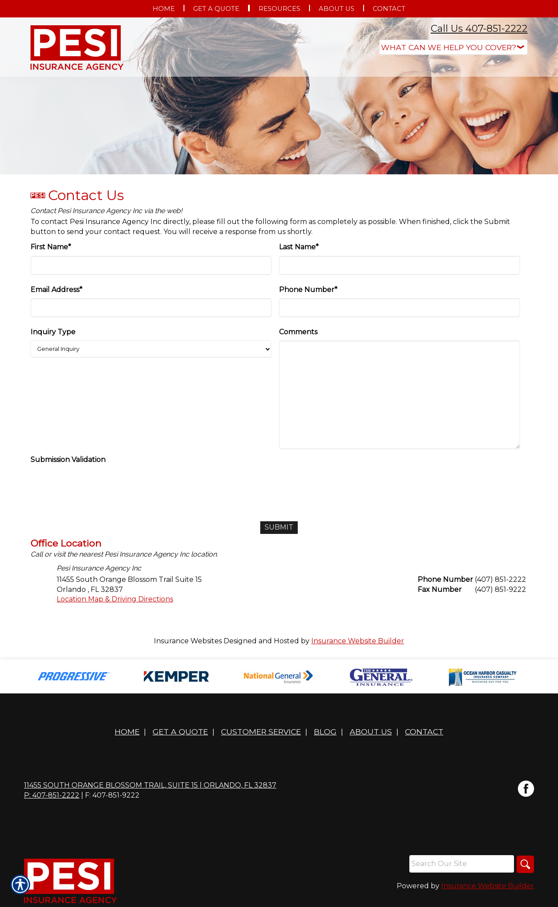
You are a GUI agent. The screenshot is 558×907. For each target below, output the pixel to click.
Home (127, 731)
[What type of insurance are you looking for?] (453, 47)
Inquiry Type (53, 332)
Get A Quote (180, 731)
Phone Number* (308, 289)
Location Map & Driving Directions (115, 599)
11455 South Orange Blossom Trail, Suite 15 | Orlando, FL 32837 (150, 785)
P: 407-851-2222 (51, 795)
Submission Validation (68, 459)
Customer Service (261, 731)
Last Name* (299, 247)
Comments (298, 332)
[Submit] (279, 527)
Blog (325, 731)
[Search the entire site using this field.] (461, 864)
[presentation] (97, 486)
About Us (371, 731)
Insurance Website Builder (357, 641)
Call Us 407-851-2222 (479, 28)
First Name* (51, 247)
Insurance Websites (188, 641)
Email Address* (56, 289)
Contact (424, 731)
